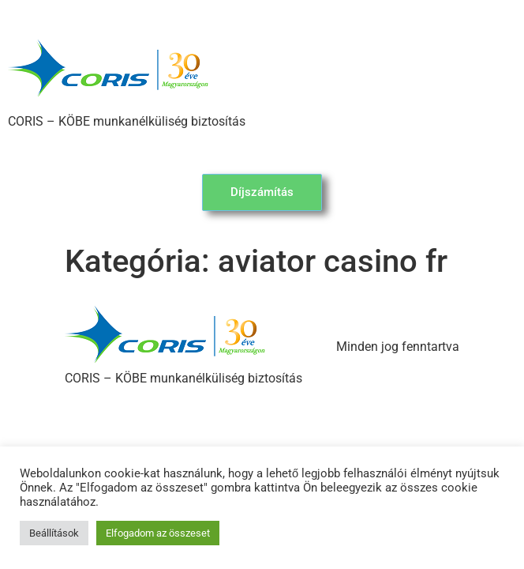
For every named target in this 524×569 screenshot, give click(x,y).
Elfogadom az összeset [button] (158, 533)
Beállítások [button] (54, 533)
